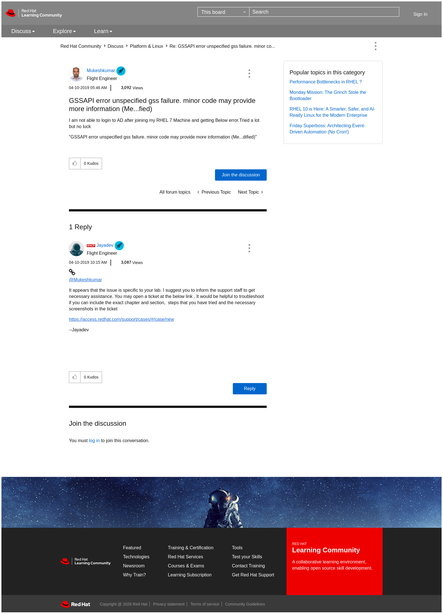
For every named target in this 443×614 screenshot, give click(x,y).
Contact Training (248, 565)
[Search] (324, 12)
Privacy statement (168, 604)
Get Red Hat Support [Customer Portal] (253, 574)
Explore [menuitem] (62, 31)
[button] (249, 73)
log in (94, 440)
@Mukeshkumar (85, 279)
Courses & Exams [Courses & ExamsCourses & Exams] (186, 565)
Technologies (136, 556)
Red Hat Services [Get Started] (185, 556)
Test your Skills (247, 556)
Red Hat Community (80, 46)
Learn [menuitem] (101, 31)
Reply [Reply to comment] (250, 388)
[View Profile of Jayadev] (104, 245)
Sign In (420, 14)
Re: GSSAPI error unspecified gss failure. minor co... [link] (222, 46)
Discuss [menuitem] (21, 31)
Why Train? (134, 574)
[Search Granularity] (223, 11)
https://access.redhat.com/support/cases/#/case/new (121, 319)
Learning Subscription (190, 574)
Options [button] (375, 46)
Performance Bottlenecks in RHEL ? (326, 81)
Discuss (115, 46)
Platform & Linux (146, 46)
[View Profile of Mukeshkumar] (101, 70)
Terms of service (204, 604)
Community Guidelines (245, 604)
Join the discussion (241, 174)
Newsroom (134, 565)
